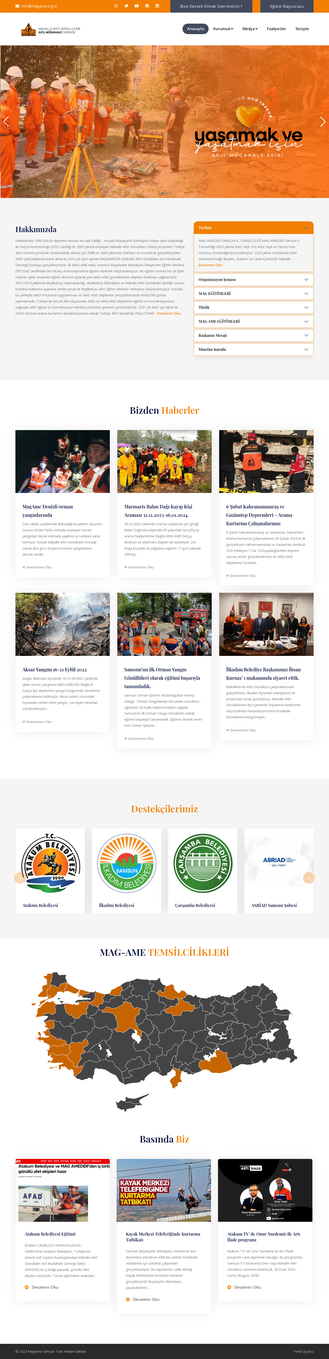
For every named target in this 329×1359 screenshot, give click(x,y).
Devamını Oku (210, 265)
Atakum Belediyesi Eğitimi (50, 1234)
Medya (250, 28)
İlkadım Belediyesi (116, 905)
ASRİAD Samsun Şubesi (274, 905)
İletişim (302, 28)
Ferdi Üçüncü (304, 1351)
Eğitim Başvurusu (287, 6)
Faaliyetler (276, 28)
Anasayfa (195, 28)
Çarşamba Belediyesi (195, 905)
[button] (159, 193)
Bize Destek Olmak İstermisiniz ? (211, 6)
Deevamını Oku (37, 567)
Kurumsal (223, 28)
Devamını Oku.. (169, 313)
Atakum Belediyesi (40, 905)
